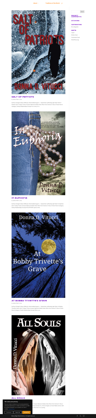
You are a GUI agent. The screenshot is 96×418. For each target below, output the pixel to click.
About (35, 3)
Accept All (26, 412)
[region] (17, 407)
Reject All (17, 412)
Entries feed (74, 35)
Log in (72, 32)
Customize (8, 412)
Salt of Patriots (23, 97)
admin (14, 99)
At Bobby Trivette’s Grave (29, 301)
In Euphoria (19, 198)
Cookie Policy (12, 409)
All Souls (18, 398)
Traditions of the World (52, 3)
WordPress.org (75, 39)
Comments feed (75, 37)
